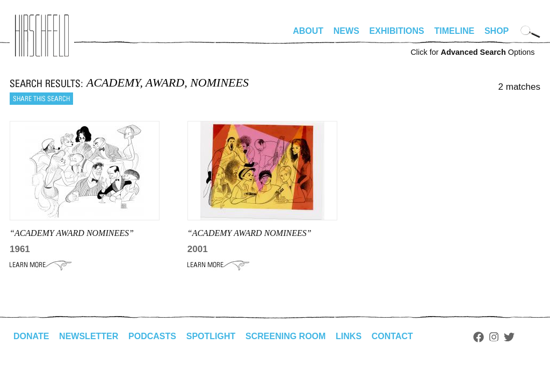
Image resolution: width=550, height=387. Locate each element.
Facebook (478, 337)
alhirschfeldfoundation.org (42, 35)
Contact (392, 336)
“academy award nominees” (72, 233)
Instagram (493, 337)
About (308, 30)
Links (348, 336)
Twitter (509, 337)
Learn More (40, 265)
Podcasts (152, 336)
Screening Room (285, 336)
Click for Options (472, 52)
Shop (496, 30)
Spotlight (211, 336)
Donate (31, 336)
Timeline (455, 30)
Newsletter (88, 336)
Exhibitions (397, 30)
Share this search (41, 98)
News (346, 30)
